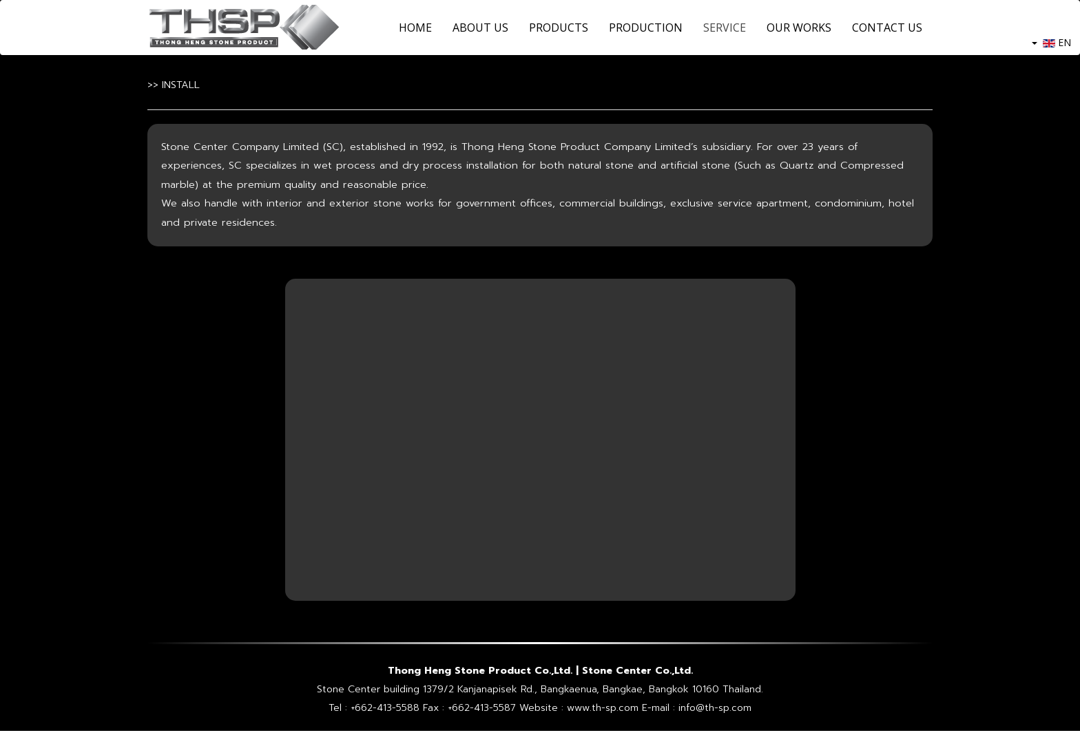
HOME (415, 27)
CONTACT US (887, 27)
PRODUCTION (646, 27)
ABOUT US (480, 27)
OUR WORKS (799, 27)
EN (1051, 42)
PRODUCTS (558, 27)
